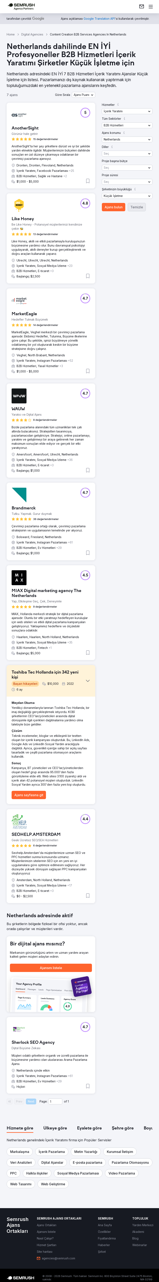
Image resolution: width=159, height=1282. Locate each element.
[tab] (20, 1128)
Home (11, 34)
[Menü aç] (151, 6)
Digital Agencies (32, 34)
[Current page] (55, 1101)
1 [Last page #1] (68, 1101)
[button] (83, 95)
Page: (43, 1101)
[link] (141, 6)
